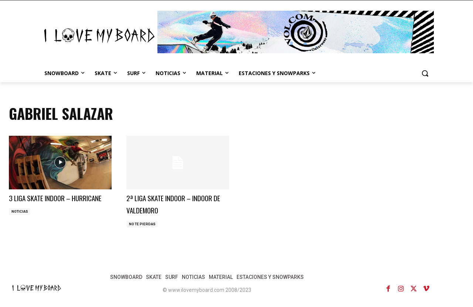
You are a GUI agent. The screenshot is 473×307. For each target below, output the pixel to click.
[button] (425, 73)
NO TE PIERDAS (143, 224)
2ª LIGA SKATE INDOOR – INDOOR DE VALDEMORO (168, 203)
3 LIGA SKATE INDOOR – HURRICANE (49, 203)
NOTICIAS (20, 224)
